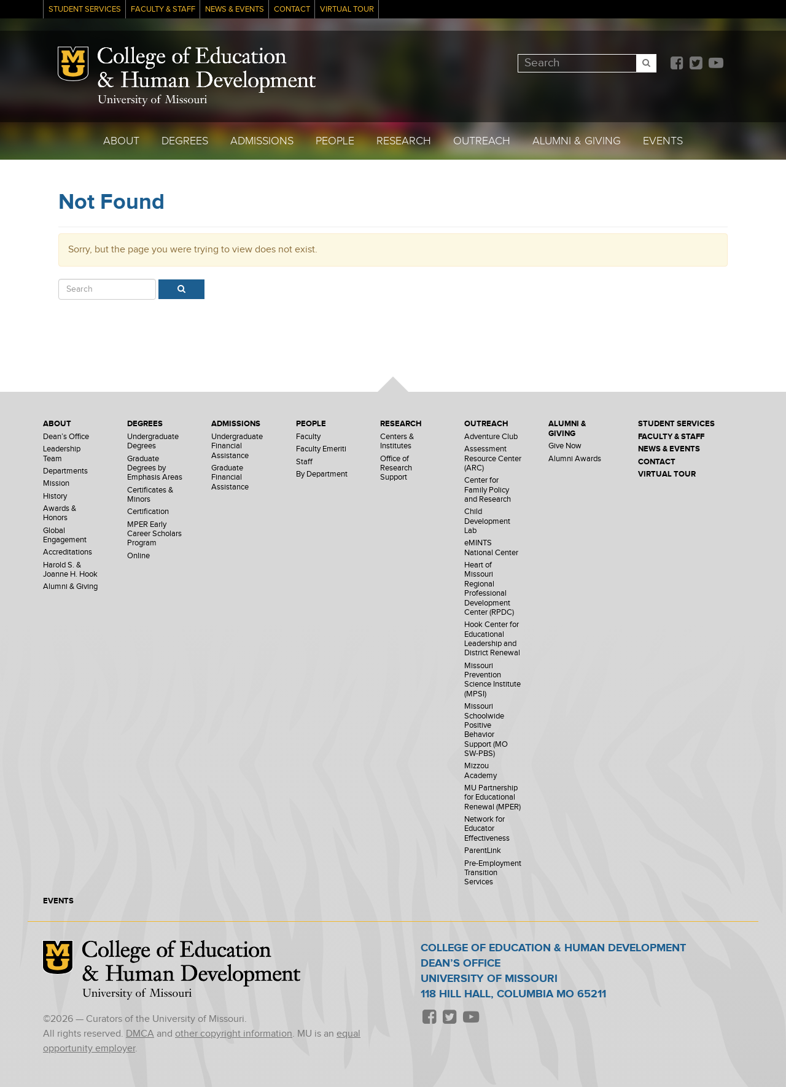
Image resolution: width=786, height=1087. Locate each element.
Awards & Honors (59, 513)
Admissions (262, 140)
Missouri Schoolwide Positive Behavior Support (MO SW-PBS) (486, 730)
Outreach (481, 140)
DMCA (140, 1034)
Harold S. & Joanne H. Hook (70, 570)
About (121, 140)
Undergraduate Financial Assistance (237, 446)
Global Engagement (65, 535)
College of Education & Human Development (207, 70)
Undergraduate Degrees (153, 441)
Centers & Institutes (397, 441)
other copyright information (233, 1034)
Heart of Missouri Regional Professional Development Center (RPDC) (489, 589)
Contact (292, 9)
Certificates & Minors (150, 495)
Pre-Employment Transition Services (492, 873)
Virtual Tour (347, 9)
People (335, 140)
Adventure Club (491, 437)
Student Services (85, 9)
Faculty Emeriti (321, 449)
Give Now (565, 446)
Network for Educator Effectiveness (487, 829)
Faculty (308, 437)
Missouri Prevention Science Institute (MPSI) (492, 680)
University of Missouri (152, 100)
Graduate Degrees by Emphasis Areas (154, 468)
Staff (304, 462)
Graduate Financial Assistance (230, 478)
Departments (65, 471)
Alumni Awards (574, 459)
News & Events (234, 9)
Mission (56, 483)
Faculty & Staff (163, 9)
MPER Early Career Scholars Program (154, 534)
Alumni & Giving (576, 140)
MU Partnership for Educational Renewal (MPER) (492, 798)
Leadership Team (61, 454)
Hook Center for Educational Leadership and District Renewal (492, 639)
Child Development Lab (487, 521)
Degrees (184, 140)
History (55, 496)
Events (663, 140)
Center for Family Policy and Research (487, 490)
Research (403, 140)
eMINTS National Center (491, 548)
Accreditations (67, 552)
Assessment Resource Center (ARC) (492, 459)
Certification (148, 511)
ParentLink (482, 850)
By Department (322, 474)
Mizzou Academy (480, 771)
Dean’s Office (66, 437)
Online (138, 556)
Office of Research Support (396, 468)
